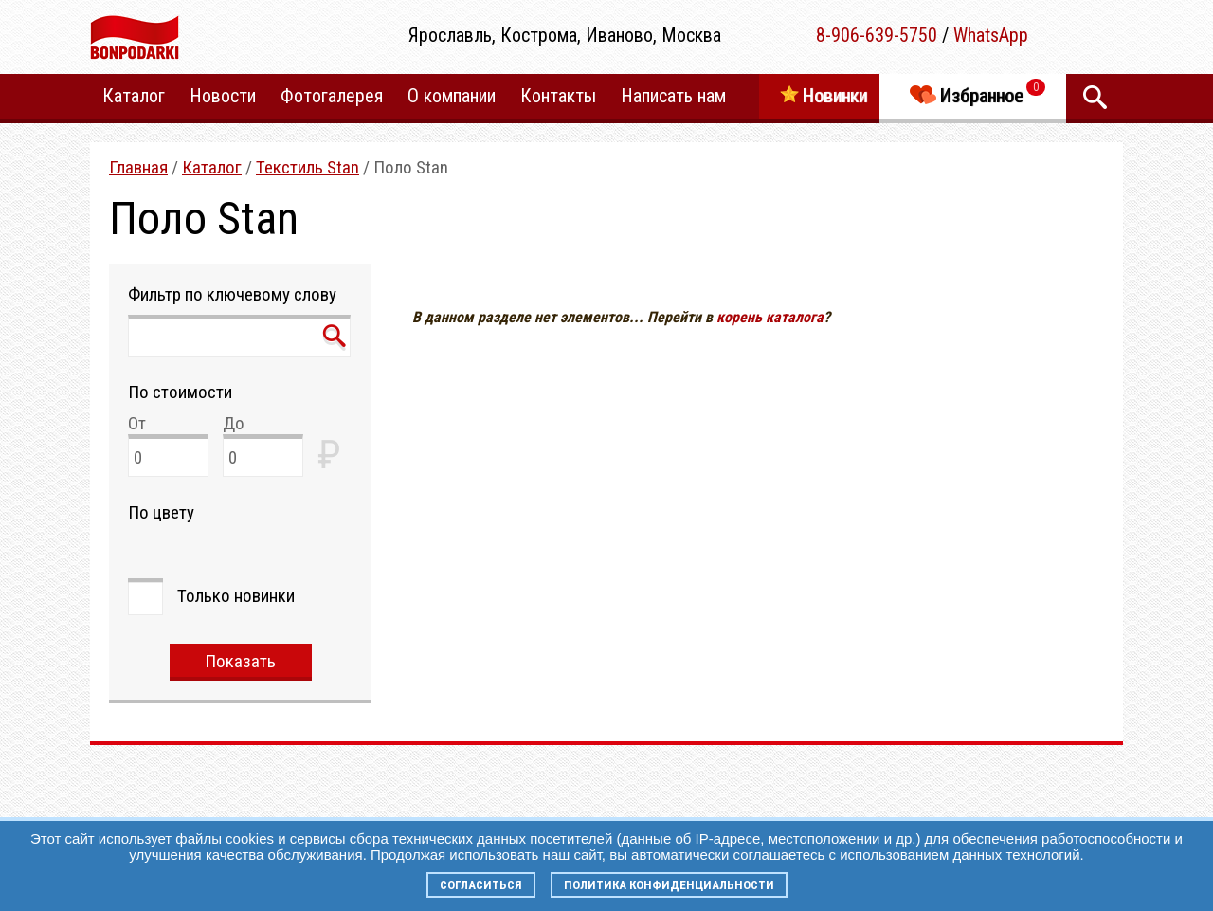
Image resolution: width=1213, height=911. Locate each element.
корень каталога (770, 317)
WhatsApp (990, 35)
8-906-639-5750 (876, 35)
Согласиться (481, 885)
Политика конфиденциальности (669, 885)
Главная (138, 167)
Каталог (212, 167)
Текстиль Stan (307, 167)
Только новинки (236, 596)
